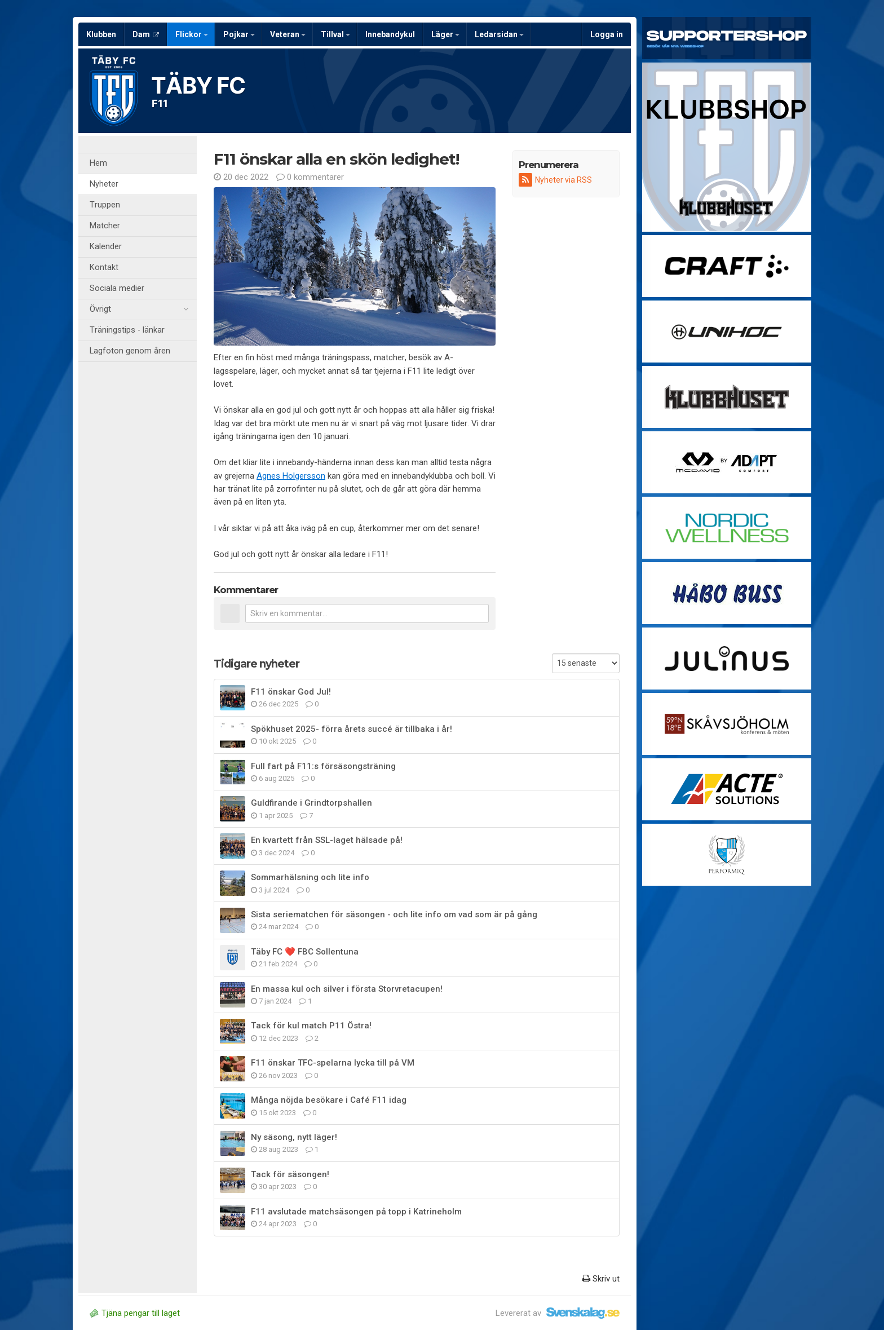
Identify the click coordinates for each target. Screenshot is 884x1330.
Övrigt (139, 309)
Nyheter (104, 184)
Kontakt (104, 267)
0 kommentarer (310, 177)
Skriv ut (601, 1279)
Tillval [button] (335, 34)
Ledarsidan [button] (499, 34)
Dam (145, 34)
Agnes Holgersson (291, 476)
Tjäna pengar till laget (135, 1313)
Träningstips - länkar (127, 330)
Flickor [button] (191, 34)
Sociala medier (117, 288)
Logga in (606, 34)
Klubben (101, 34)
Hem (98, 163)
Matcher (105, 226)
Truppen (105, 205)
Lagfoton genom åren (130, 351)
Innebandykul (390, 34)
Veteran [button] (288, 34)
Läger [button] (445, 34)
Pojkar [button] (239, 34)
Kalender (106, 246)
